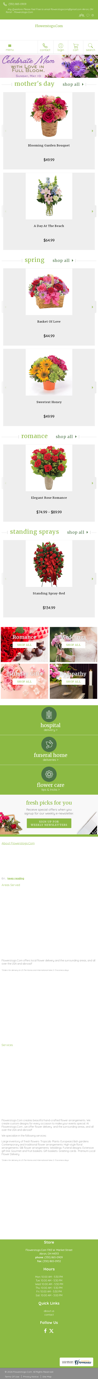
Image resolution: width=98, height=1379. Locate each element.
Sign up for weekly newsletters (49, 823)
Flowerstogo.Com (49, 26)
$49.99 (49, 159)
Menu (10, 50)
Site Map (47, 1376)
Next (93, 131)
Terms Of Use (12, 1376)
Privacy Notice (30, 1376)
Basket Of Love (49, 321)
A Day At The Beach (49, 226)
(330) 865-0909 (17, 4)
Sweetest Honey (49, 402)
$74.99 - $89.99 (49, 512)
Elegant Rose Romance (49, 498)
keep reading (16, 878)
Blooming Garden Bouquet (49, 145)
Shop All (71, 84)
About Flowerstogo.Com (18, 843)
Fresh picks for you (49, 807)
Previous (5, 131)
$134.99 (49, 607)
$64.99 (49, 240)
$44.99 (49, 335)
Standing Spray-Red (49, 593)
